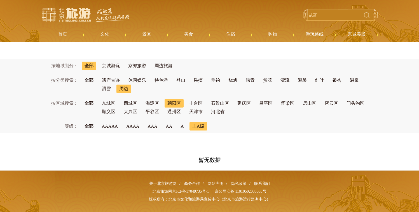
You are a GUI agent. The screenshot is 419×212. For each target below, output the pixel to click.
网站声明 (215, 183)
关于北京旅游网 (163, 183)
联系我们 (262, 183)
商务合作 (192, 183)
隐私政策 (239, 183)
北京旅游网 (86, 15)
